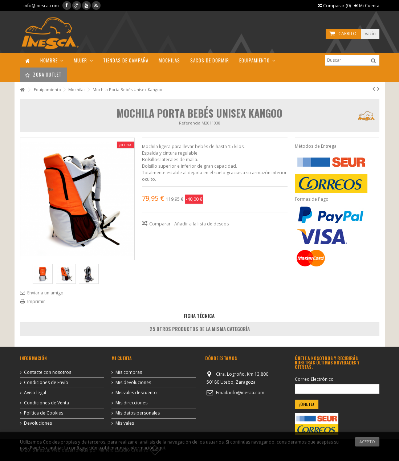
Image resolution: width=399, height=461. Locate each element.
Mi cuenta (121, 358)
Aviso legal (35, 393)
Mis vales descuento (136, 393)
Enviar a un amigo (45, 293)
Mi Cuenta (366, 6)
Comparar (160, 224)
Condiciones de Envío (46, 382)
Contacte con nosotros (47, 372)
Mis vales (124, 423)
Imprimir (36, 301)
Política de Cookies (43, 413)
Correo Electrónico (314, 379)
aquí (160, 448)
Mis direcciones (131, 403)
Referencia (189, 123)
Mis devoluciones (133, 382)
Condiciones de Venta (46, 403)
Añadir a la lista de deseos (201, 224)
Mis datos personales (137, 413)
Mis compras (128, 372)
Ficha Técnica (199, 315)
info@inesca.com (41, 6)
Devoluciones (38, 423)
